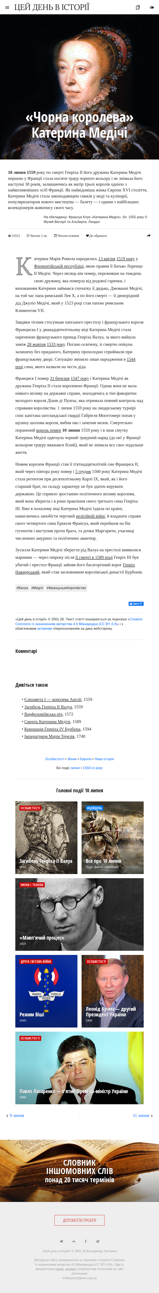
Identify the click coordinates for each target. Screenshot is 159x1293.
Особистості (54, 759)
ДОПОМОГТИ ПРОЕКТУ (79, 1220)
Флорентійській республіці (59, 265)
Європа (86, 759)
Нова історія (104, 759)
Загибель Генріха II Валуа (48, 706)
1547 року (80, 378)
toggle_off (151, 7)
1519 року (125, 258)
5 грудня (83, 471)
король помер (48, 429)
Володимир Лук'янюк (102, 1251)
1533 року (56, 344)
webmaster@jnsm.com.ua (79, 1278)
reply (148, 235)
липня (75, 767)
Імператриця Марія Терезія (49, 736)
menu (7, 7)
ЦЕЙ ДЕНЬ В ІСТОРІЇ (51, 7)
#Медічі (37, 587)
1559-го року (93, 767)
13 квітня (106, 258)
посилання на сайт (110, 1269)
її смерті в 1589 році (94, 557)
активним (44, 628)
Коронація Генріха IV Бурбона (52, 728)
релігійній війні (90, 515)
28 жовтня (36, 344)
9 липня (17, 1115)
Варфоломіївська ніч (43, 714)
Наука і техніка (32, 884)
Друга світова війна (36, 961)
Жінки (72, 759)
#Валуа (22, 587)
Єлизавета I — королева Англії (52, 699)
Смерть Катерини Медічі (47, 721)
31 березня (60, 378)
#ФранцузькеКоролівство (66, 587)
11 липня (141, 1115)
